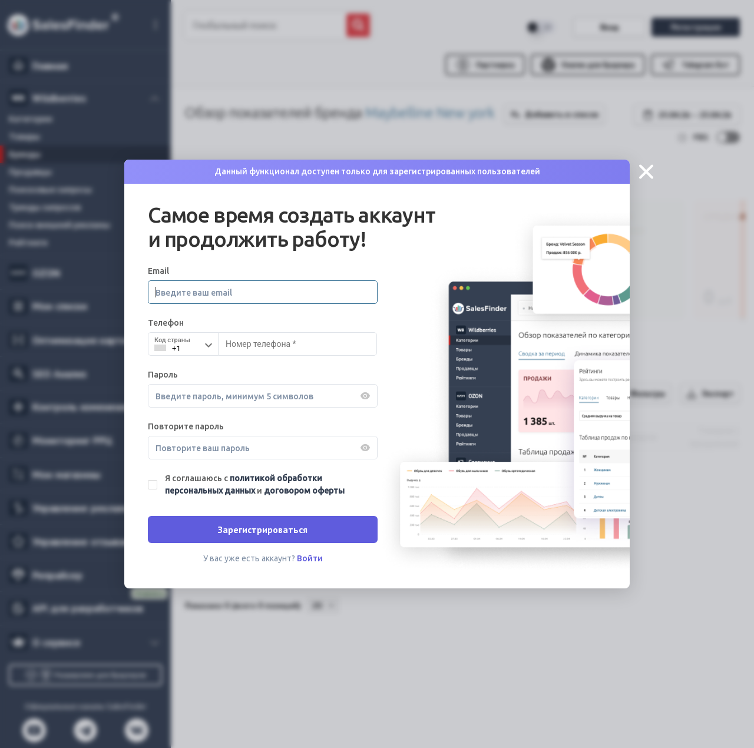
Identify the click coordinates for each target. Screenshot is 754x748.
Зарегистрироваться (262, 529)
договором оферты (304, 490)
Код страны (172, 340)
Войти (310, 558)
